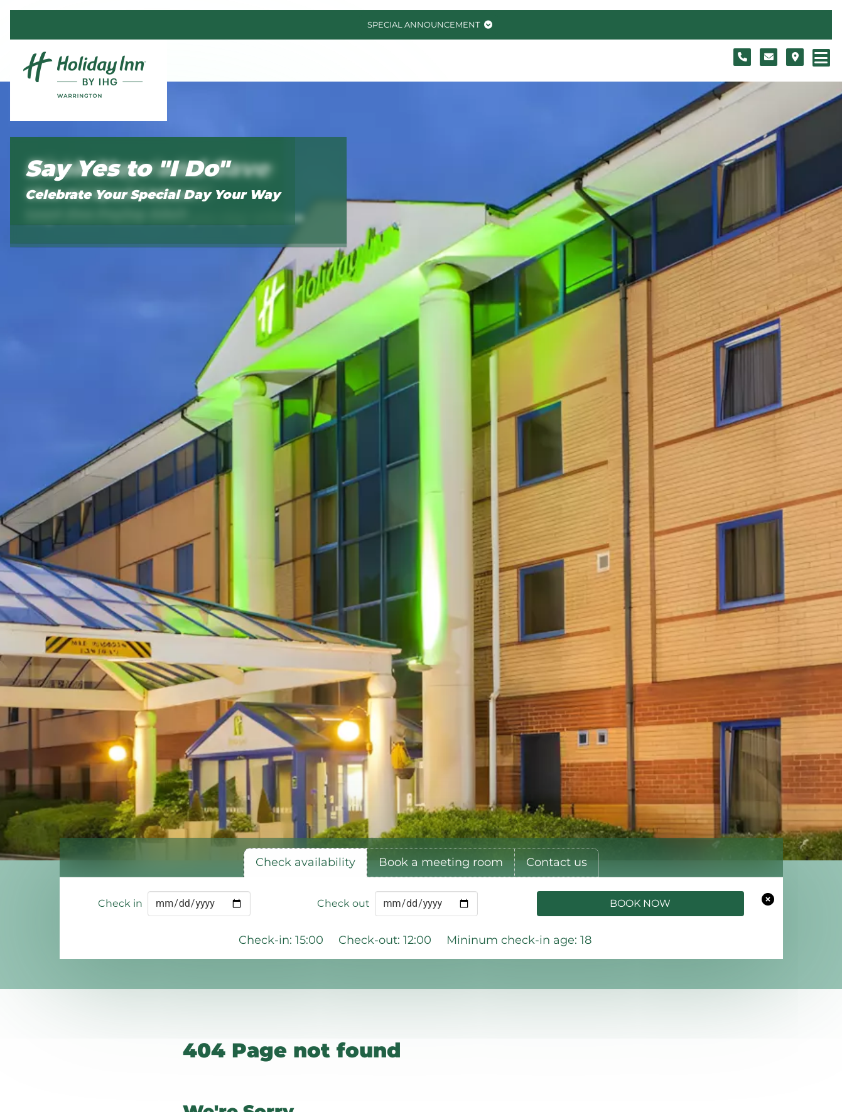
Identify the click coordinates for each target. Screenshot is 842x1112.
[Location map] (795, 57)
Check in (120, 903)
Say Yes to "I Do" (127, 168)
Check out (343, 903)
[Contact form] (768, 57)
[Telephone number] (742, 57)
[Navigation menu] (821, 58)
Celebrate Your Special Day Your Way (152, 194)
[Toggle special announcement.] (428, 25)
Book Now (640, 903)
